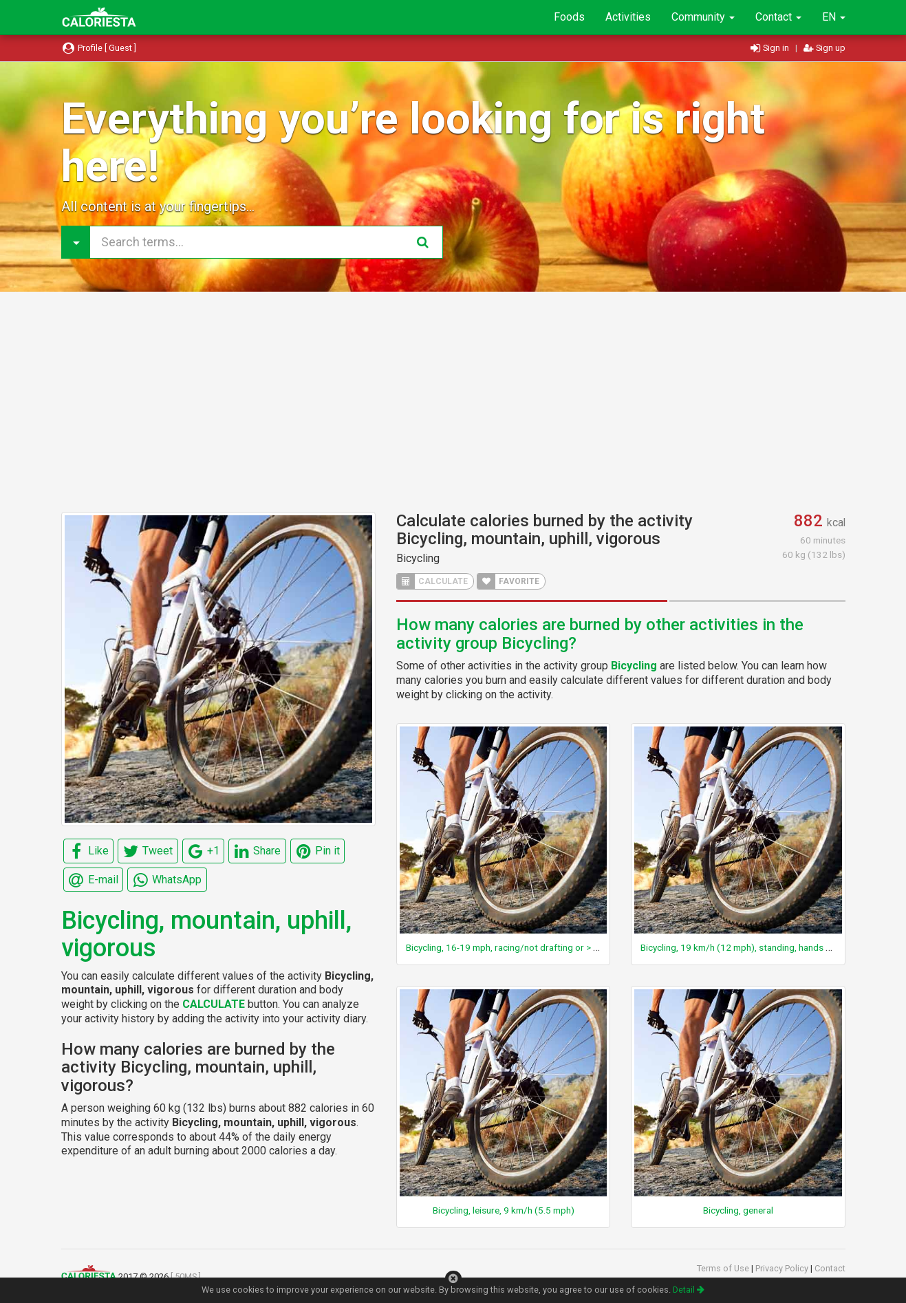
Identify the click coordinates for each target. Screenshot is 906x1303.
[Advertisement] (453, 401)
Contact (778, 16)
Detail (688, 1289)
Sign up (824, 48)
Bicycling (418, 558)
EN (833, 16)
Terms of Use (724, 1268)
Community (703, 16)
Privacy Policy (782, 1268)
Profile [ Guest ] (99, 48)
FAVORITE (508, 581)
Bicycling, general (738, 1210)
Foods (569, 16)
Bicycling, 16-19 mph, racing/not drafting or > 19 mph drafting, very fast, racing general (583, 947)
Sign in (771, 48)
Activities (628, 16)
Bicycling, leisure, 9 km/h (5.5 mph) (503, 1210)
